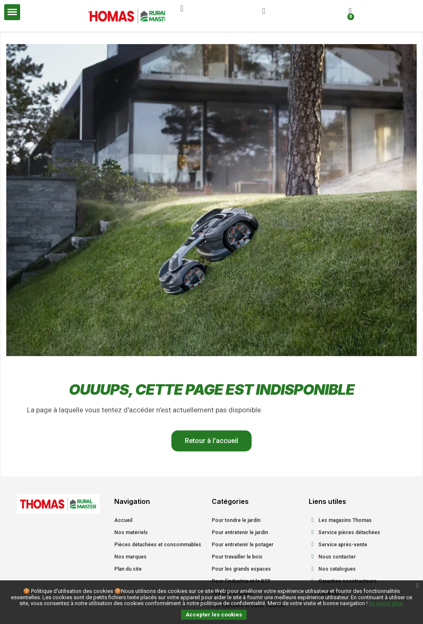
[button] (182, 8)
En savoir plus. (386, 603)
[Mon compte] (263, 11)
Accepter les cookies (214, 614)
